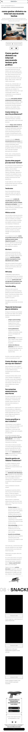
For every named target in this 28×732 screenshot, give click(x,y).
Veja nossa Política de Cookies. (14, 726)
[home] (2, 1)
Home (2, 5)
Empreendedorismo (9, 5)
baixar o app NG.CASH (14, 563)
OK (14, 729)
